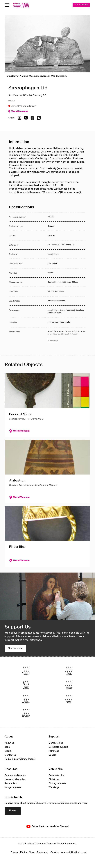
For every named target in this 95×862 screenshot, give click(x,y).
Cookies (54, 852)
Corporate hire (56, 775)
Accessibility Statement (74, 852)
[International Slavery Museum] (26, 685)
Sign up (12, 811)
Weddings (54, 787)
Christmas (54, 779)
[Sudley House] (69, 699)
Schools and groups (15, 775)
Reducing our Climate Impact (20, 759)
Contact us (10, 755)
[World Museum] (69, 671)
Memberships (56, 743)
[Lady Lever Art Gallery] (26, 713)
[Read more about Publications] (66, 336)
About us (9, 743)
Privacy (14, 852)
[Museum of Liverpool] (26, 671)
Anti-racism (11, 783)
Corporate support (58, 747)
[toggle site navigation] (7, 5)
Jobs (7, 747)
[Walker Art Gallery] (26, 699)
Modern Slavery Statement (34, 852)
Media (8, 751)
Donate (52, 755)
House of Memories (15, 779)
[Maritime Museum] (69, 685)
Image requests (13, 787)
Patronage (54, 751)
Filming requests (57, 783)
